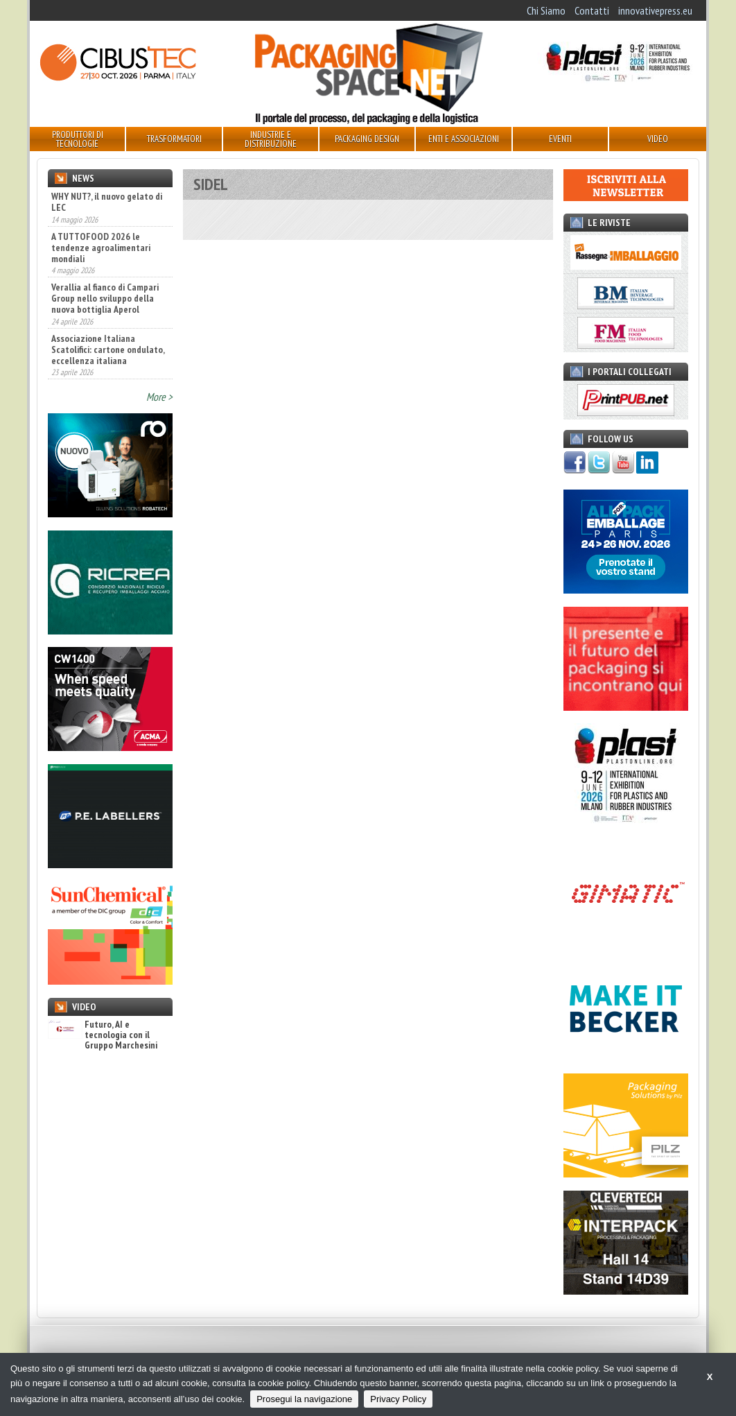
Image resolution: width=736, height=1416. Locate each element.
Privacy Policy (398, 1399)
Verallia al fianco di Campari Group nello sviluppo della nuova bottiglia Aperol (105, 298)
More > (159, 397)
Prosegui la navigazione (304, 1399)
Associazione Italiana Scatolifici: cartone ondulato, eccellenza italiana (107, 349)
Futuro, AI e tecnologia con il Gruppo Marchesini (102, 1035)
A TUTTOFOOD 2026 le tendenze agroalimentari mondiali (100, 247)
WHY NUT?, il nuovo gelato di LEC (106, 202)
